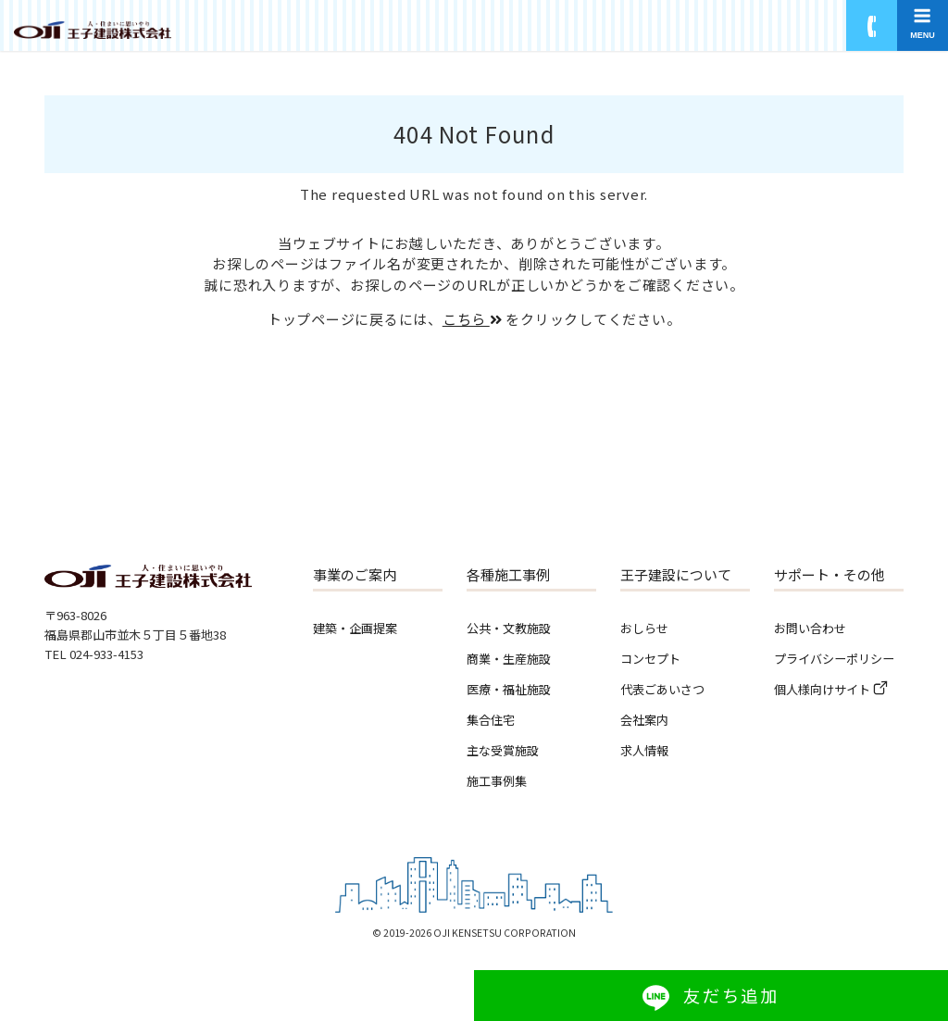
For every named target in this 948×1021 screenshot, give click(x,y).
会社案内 (644, 719)
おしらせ (644, 628)
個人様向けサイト (822, 689)
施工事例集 (497, 781)
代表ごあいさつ (662, 689)
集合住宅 (491, 719)
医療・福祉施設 (509, 689)
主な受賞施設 (503, 750)
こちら (473, 319)
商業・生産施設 (509, 658)
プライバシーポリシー (834, 658)
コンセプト (650, 658)
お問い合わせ (810, 628)
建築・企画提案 (355, 628)
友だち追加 (731, 995)
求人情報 (644, 750)
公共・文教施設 (509, 628)
